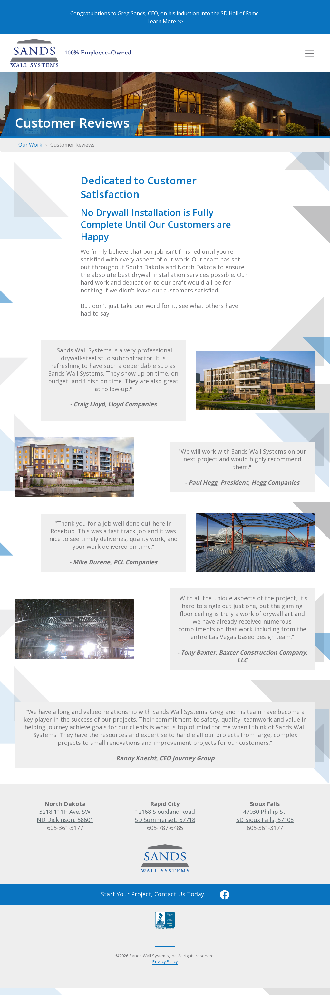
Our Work (30, 144)
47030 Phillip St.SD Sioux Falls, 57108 (265, 815)
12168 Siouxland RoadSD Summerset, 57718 (165, 815)
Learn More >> (165, 21)
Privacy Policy (165, 961)
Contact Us (169, 893)
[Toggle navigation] (309, 53)
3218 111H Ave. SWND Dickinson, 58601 (65, 815)
